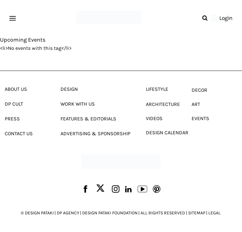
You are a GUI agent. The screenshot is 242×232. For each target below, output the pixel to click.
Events (200, 118)
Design (69, 89)
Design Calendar (167, 133)
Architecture (163, 104)
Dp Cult (14, 104)
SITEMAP (196, 213)
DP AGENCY (68, 213)
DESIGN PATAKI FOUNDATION (110, 213)
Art (196, 104)
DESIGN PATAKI (39, 213)
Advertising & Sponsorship (95, 133)
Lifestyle (157, 89)
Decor (199, 90)
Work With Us (77, 104)
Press (12, 119)
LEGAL (214, 213)
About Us (16, 89)
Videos (154, 118)
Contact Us (19, 133)
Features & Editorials (88, 119)
